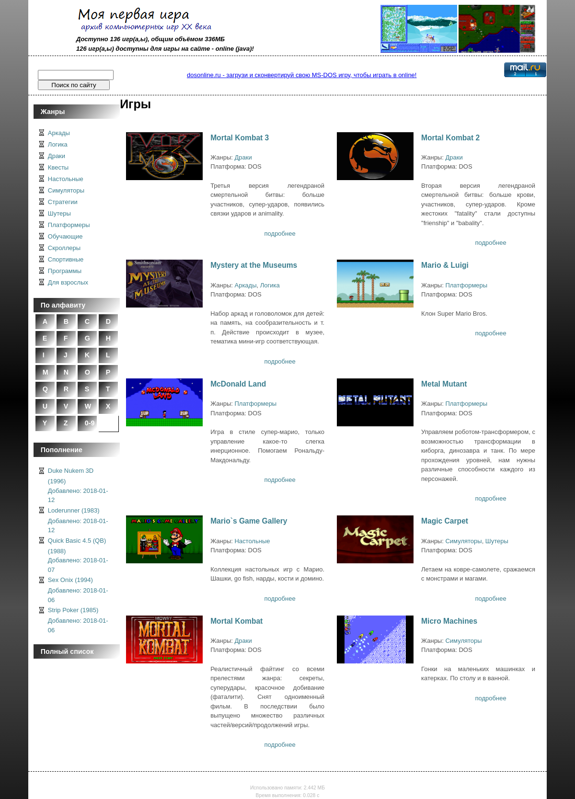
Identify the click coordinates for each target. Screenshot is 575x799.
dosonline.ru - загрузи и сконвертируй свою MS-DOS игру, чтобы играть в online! (301, 75)
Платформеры (69, 224)
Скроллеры (64, 247)
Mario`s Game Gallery (248, 521)
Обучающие (65, 236)
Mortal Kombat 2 (450, 138)
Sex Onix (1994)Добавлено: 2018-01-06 (78, 590)
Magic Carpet (444, 521)
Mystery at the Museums (253, 265)
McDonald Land (238, 384)
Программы (64, 270)
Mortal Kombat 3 (239, 138)
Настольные (65, 179)
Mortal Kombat (236, 621)
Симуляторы (66, 190)
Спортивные (65, 259)
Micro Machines (449, 621)
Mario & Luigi (445, 265)
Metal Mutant (444, 384)
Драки (56, 156)
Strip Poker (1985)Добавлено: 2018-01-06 (78, 620)
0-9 (90, 423)
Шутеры (59, 213)
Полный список (67, 651)
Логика (58, 144)
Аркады (59, 133)
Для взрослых (68, 282)
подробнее (280, 233)
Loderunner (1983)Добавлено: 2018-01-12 (78, 520)
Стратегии (63, 201)
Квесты (58, 167)
